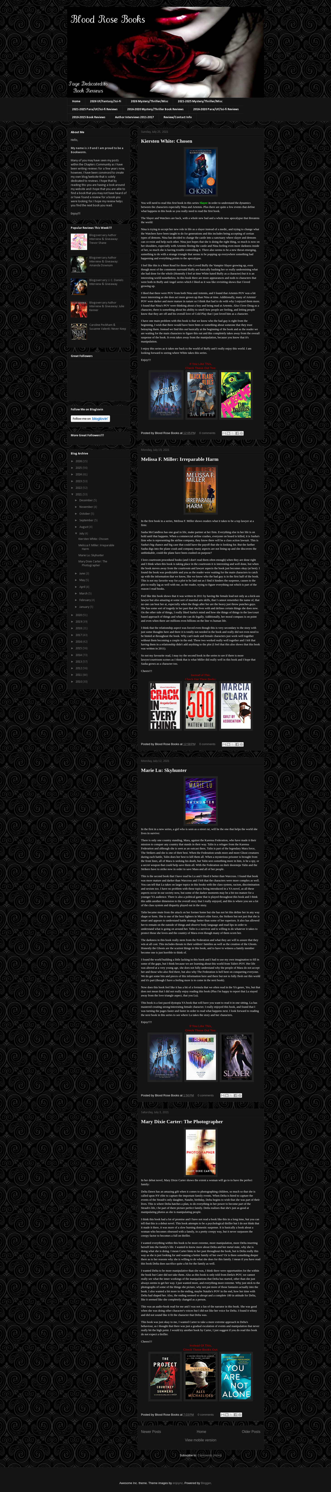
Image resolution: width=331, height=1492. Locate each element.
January (84, 607)
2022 (79, 488)
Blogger (206, 1483)
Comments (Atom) (210, 1455)
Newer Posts (151, 1432)
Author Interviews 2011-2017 (134, 117)
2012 (79, 668)
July (82, 533)
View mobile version (200, 1440)
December (86, 500)
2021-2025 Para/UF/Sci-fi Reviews (95, 109)
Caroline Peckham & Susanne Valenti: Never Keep (107, 327)
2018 (79, 628)
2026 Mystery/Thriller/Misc (149, 101)
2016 (79, 642)
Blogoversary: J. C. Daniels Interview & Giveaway (106, 282)
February (85, 600)
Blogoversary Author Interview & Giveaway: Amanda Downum (103, 261)
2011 (79, 675)
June (82, 573)
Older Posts (251, 1432)
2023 (79, 481)
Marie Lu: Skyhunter (164, 770)
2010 (79, 682)
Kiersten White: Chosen (166, 141)
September (86, 520)
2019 (79, 622)
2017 (79, 635)
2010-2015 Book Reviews (88, 117)
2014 (79, 655)
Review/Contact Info (178, 117)
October (85, 514)
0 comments (207, 433)
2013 (79, 662)
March (83, 593)
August (84, 527)
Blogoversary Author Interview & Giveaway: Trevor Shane (103, 239)
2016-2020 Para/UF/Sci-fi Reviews (216, 109)
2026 (79, 461)
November (86, 507)
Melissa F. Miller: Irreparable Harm (180, 459)
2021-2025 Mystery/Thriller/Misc (200, 101)
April (82, 587)
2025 (79, 468)
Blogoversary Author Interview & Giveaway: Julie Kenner (106, 306)
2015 (79, 648)
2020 (79, 615)
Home (76, 101)
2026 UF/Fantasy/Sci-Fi (105, 101)
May (82, 580)
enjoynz (178, 1483)
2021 (79, 494)
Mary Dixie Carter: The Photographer (182, 1121)
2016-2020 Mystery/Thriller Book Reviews (155, 109)
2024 (79, 474)
